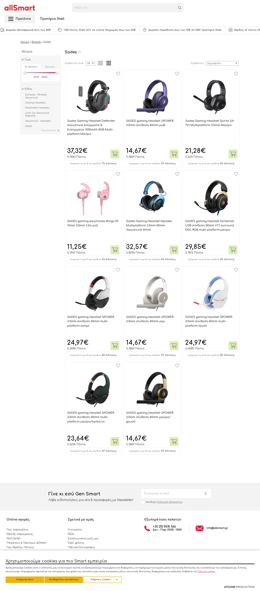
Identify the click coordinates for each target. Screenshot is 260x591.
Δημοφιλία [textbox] (214, 63)
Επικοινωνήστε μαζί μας (83, 538)
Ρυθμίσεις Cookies (23, 579)
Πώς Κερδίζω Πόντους (20, 547)
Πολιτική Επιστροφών (81, 547)
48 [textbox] (88, 63)
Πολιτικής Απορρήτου (170, 502)
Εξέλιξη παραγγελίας (20, 534)
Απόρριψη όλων (65, 579)
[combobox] (222, 63)
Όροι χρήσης (76, 543)
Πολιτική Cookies (206, 571)
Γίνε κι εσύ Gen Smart (90, 496)
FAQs (71, 534)
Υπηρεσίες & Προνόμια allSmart (26, 543)
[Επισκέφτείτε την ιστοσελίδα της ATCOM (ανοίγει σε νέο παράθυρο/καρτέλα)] (239, 587)
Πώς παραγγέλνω (17, 529)
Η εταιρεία (75, 529)
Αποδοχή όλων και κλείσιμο (105, 579)
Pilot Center (14, 538)
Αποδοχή (164, 502)
